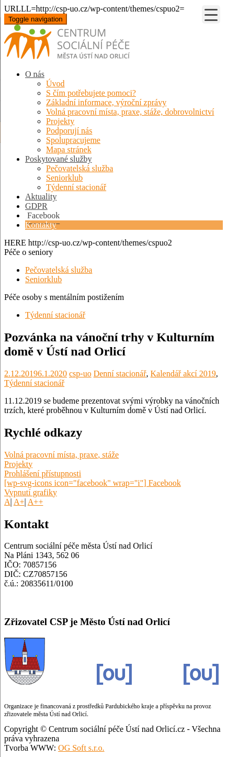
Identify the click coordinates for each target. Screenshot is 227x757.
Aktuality (40, 196)
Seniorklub (64, 177)
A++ (35, 501)
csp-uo (80, 373)
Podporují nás (69, 130)
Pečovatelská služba (79, 168)
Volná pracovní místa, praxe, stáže (61, 454)
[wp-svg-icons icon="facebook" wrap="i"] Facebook (92, 482)
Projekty (60, 121)
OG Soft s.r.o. (81, 747)
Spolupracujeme (73, 140)
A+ (19, 501)
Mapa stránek (69, 149)
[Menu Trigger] (211, 14)
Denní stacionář (120, 373)
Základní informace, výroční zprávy (106, 102)
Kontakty (40, 224)
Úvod (55, 83)
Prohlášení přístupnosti (42, 473)
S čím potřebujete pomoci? (91, 92)
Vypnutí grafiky (30, 492)
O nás (34, 74)
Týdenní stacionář (76, 187)
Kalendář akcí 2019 (183, 373)
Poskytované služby (58, 158)
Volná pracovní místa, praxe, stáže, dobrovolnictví (130, 111)
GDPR (36, 206)
